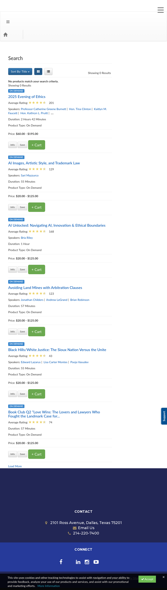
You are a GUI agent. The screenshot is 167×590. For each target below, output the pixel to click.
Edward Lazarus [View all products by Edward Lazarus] (78, 345)
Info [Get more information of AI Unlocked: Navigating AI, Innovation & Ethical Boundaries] (60, 253)
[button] (4, 18)
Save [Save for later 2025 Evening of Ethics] (69, 128)
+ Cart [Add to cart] (84, 128)
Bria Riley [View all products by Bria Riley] (74, 221)
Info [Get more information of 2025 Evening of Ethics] (60, 128)
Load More (62, 449)
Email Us (83, 511)
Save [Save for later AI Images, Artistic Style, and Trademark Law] (69, 190)
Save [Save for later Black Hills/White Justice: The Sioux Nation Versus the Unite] (69, 377)
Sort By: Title (67, 55)
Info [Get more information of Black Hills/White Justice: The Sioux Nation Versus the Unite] (60, 377)
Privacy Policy (103, 562)
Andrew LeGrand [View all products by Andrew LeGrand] (103, 283)
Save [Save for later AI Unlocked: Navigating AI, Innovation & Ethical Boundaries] (69, 253)
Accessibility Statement (131, 562)
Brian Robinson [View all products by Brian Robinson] (126, 283)
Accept (147, 579)
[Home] (11, 18)
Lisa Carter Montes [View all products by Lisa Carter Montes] (102, 345)
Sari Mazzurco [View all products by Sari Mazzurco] (77, 159)
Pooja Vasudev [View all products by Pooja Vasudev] (126, 345)
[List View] (95, 55)
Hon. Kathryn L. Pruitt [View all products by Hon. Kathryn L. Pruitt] (81, 96)
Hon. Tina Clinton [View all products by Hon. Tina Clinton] (127, 92)
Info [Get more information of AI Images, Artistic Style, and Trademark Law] (60, 190)
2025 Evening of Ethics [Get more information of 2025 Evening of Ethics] (74, 80)
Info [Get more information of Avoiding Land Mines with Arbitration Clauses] (60, 315)
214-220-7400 (83, 517)
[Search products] (117, 18)
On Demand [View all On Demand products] (63, 74)
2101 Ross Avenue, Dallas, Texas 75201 (83, 506)
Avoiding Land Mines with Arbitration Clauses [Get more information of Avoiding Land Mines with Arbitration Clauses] (92, 271)
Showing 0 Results (146, 56)
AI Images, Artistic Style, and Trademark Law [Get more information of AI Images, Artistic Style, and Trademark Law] (91, 146)
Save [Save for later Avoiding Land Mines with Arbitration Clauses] (69, 315)
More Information (49, 586)
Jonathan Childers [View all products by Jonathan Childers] (79, 283)
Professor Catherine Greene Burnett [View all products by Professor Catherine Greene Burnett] (90, 92)
